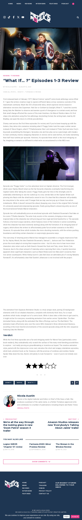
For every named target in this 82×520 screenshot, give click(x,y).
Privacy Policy (45, 491)
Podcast (42, 483)
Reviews (6, 75)
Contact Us (44, 494)
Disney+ (8, 382)
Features (26, 494)
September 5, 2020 (37, 450)
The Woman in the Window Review (65, 446)
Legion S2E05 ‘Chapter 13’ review (12, 446)
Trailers (43, 486)
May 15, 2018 (8, 450)
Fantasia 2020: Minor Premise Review (40, 446)
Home (5, 92)
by (10, 87)
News (24, 486)
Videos (42, 488)
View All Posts (23, 408)
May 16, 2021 (61, 450)
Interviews (27, 491)
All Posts (11, 92)
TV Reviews (15, 75)
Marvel (20, 382)
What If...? (31, 382)
